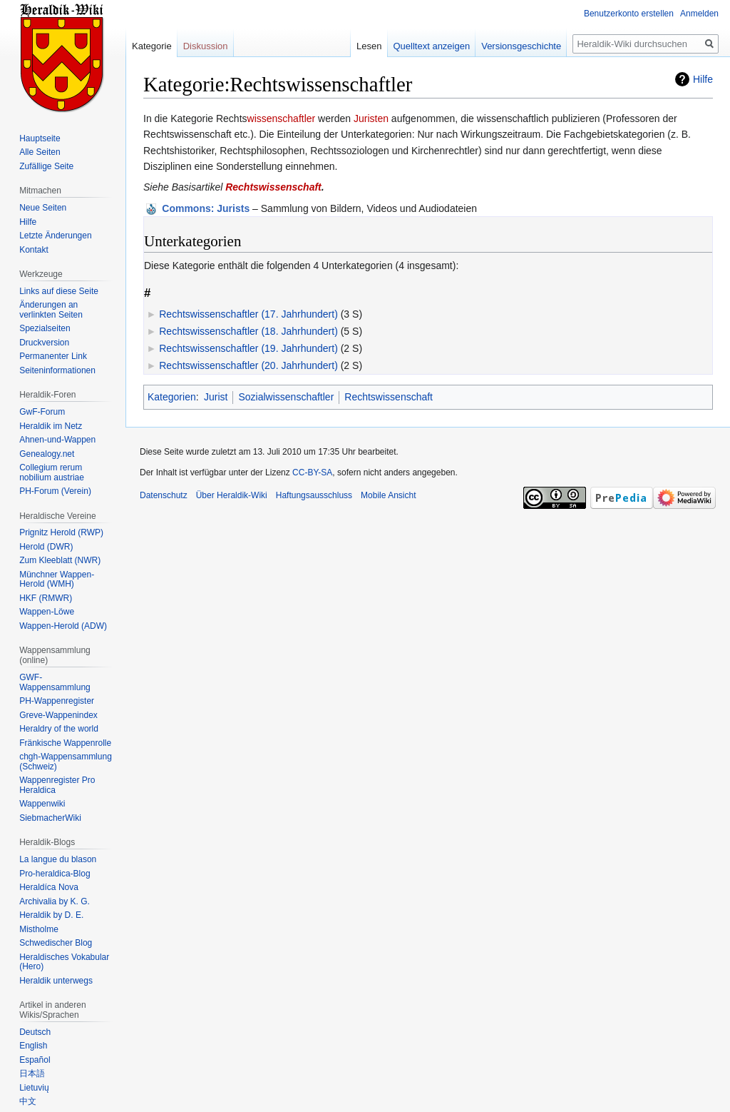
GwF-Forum (42, 412)
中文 (27, 1101)
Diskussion (205, 46)
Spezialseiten (44, 328)
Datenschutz (163, 495)
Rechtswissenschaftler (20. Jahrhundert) (248, 365)
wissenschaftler (281, 118)
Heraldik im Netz (50, 426)
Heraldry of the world (58, 729)
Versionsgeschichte (521, 46)
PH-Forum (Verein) (55, 491)
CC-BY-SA (312, 472)
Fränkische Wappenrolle (65, 743)
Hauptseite (39, 138)
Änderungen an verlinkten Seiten (51, 310)
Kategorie (152, 46)
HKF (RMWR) (45, 598)
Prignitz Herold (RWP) (61, 532)
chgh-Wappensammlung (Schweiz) (65, 762)
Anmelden (699, 14)
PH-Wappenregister (56, 701)
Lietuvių (33, 1088)
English (33, 1046)
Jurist (215, 397)
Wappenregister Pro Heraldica (57, 785)
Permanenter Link (53, 356)
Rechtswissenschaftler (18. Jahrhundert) (248, 331)
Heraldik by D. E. (51, 915)
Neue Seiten (42, 208)
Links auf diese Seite (58, 291)
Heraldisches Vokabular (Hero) (64, 962)
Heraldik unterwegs (56, 981)
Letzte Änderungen (55, 236)
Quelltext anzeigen (432, 46)
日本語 (32, 1073)
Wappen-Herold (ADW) (63, 626)
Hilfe (703, 79)
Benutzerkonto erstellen (629, 14)
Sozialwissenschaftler (286, 397)
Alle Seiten (39, 152)
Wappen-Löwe (46, 612)
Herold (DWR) (46, 547)
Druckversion (44, 343)
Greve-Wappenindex (58, 715)
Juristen (371, 118)
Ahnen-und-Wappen (57, 440)
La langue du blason (57, 859)
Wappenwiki (42, 804)
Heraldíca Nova (48, 887)
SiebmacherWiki (50, 818)
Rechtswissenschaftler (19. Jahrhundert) (248, 348)
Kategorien (172, 397)
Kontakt (33, 250)
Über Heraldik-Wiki (231, 495)
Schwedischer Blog (55, 943)
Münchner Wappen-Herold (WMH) (56, 580)
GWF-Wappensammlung (55, 682)
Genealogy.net (46, 454)
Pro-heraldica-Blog (54, 874)
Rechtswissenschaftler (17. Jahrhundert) (248, 314)
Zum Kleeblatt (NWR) (60, 560)
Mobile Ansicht (388, 495)
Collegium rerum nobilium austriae (51, 472)
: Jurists (206, 208)
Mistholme (38, 929)
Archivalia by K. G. (54, 901)
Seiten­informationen (57, 370)
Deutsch (35, 1032)
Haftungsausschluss (314, 495)
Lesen (368, 46)
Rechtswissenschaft (273, 187)
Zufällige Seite (46, 166)
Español (34, 1060)
